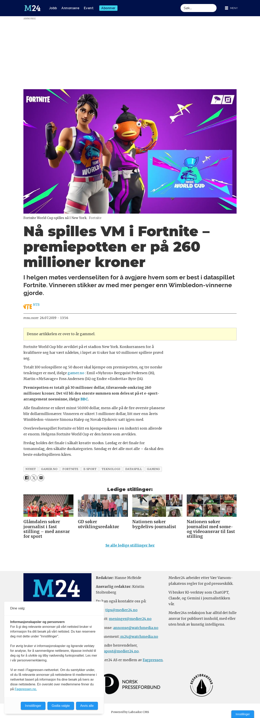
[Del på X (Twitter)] (33, 478)
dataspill (133, 469)
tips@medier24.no (121, 610)
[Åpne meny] (231, 8)
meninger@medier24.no (130, 619)
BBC (84, 399)
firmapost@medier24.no (117, 651)
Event (89, 8)
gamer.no (76, 373)
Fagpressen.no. (26, 689)
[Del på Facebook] (26, 478)
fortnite (70, 469)
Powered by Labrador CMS (130, 712)
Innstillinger (243, 714)
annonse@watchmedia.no (135, 628)
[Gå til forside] (32, 8)
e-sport (90, 469)
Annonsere (70, 8)
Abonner (108, 8)
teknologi (111, 469)
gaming (153, 469)
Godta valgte (61, 705)
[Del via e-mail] (40, 478)
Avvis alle (87, 705)
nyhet (30, 469)
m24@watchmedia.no (138, 636)
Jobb (53, 8)
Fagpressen (153, 660)
